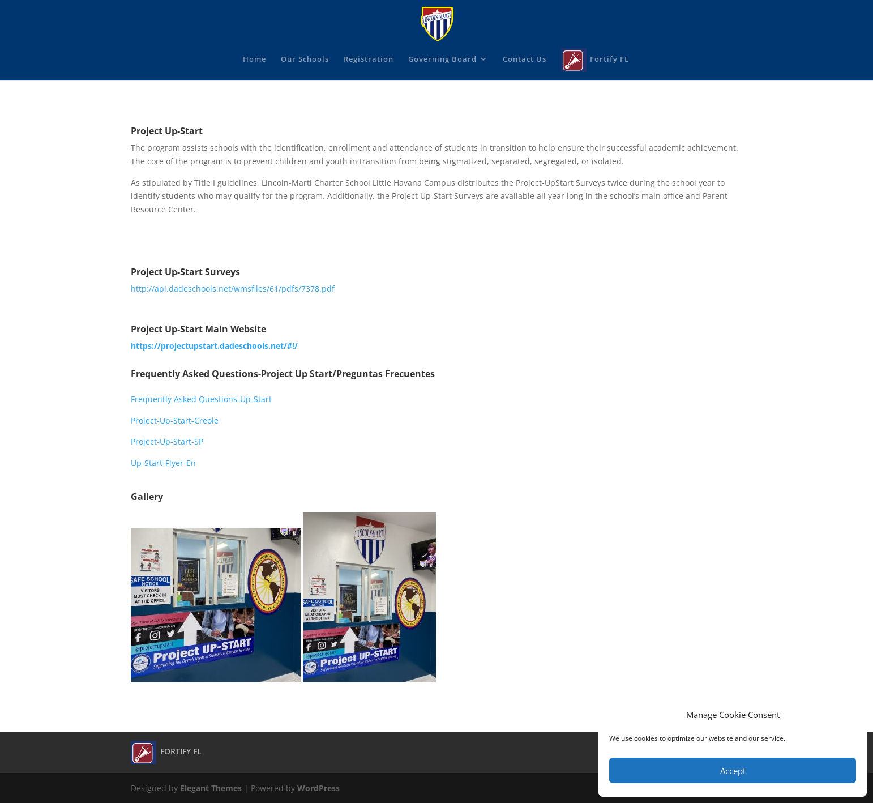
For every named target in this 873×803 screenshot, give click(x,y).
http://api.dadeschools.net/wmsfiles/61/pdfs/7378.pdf (233, 288)
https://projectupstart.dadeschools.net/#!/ (214, 345)
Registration (368, 59)
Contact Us (524, 59)
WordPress (318, 788)
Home (254, 59)
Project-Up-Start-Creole (175, 420)
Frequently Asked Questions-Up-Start (201, 399)
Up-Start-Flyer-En (163, 463)
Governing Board (442, 59)
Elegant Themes (211, 788)
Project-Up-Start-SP (167, 441)
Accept (733, 770)
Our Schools (305, 59)
